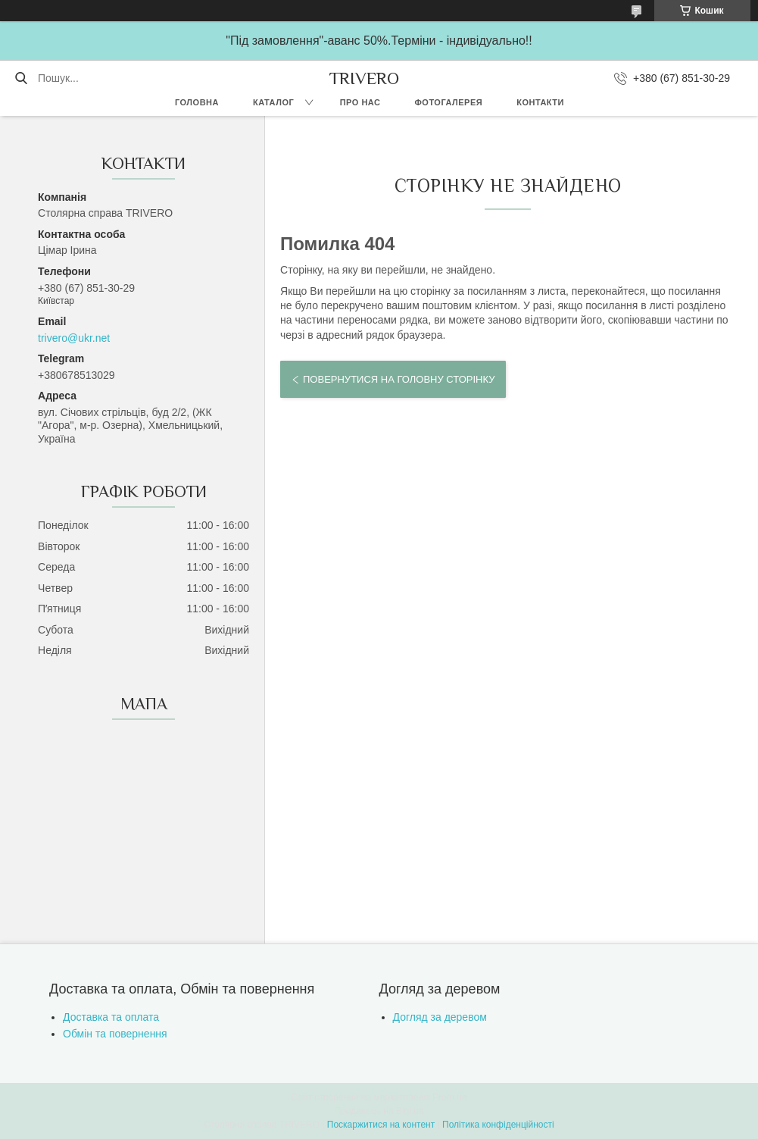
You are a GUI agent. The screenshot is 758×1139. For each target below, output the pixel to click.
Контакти (540, 102)
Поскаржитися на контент (381, 1124)
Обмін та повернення (115, 1034)
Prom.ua (449, 1097)
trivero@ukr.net (74, 338)
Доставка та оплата (111, 1017)
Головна (197, 102)
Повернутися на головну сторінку (398, 379)
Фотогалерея (448, 102)
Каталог (273, 102)
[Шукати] (21, 78)
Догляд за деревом (440, 1017)
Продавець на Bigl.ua (378, 1111)
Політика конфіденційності (498, 1124)
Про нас (360, 102)
